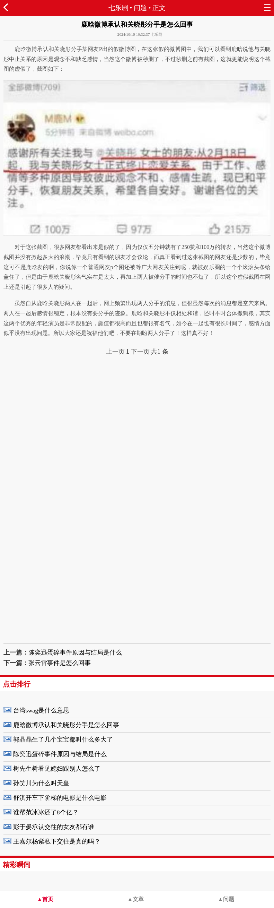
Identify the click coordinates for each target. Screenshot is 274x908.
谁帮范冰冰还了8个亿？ (46, 812)
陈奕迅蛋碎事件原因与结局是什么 (75, 652)
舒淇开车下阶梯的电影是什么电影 (60, 797)
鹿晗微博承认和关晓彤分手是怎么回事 (66, 724)
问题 (140, 7)
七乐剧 (118, 7)
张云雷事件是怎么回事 (59, 662)
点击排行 (16, 684)
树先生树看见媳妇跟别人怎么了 (56, 768)
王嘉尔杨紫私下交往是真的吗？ (56, 841)
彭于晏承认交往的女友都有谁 (53, 826)
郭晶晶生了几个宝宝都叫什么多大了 (63, 739)
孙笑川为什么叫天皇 (41, 783)
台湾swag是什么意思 (41, 710)
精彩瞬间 (16, 864)
